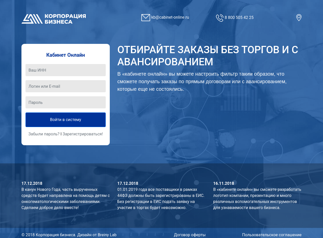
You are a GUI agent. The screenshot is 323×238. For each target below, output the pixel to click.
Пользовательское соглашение (272, 234)
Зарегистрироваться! (83, 134)
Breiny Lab (107, 234)
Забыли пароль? (43, 134)
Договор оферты (190, 234)
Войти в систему (65, 119)
